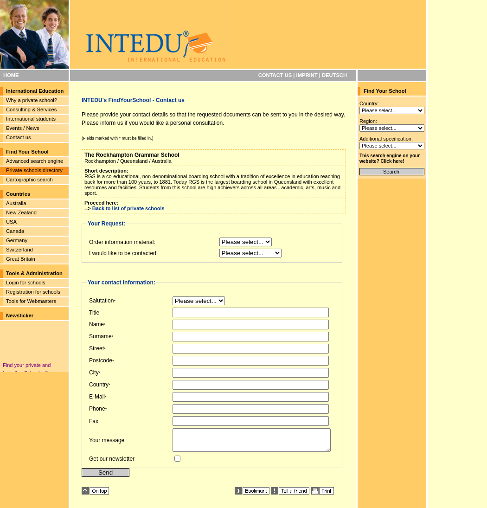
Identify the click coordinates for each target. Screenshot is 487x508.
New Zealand (21, 212)
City (94, 372)
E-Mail (97, 396)
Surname (100, 336)
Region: (368, 121)
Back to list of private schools (128, 208)
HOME (11, 75)
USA (11, 222)
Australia (16, 203)
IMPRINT (307, 75)
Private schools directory (34, 170)
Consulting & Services (31, 109)
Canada (15, 231)
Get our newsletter (112, 463)
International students (31, 119)
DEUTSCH (334, 75)
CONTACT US (275, 75)
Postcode (100, 360)
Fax (93, 421)
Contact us (18, 137)
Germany (16, 240)
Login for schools (25, 282)
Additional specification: (386, 138)
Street (96, 348)
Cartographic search (29, 179)
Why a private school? (31, 100)
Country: (369, 103)
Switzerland (19, 249)
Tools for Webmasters (31, 301)
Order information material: (122, 242)
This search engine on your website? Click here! (389, 158)
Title (94, 312)
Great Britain (20, 259)
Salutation (101, 300)
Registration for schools (33, 292)
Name (96, 324)
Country (99, 384)
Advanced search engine (34, 161)
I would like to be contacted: (123, 253)
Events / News (22, 128)
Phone (97, 408)
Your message (106, 442)
